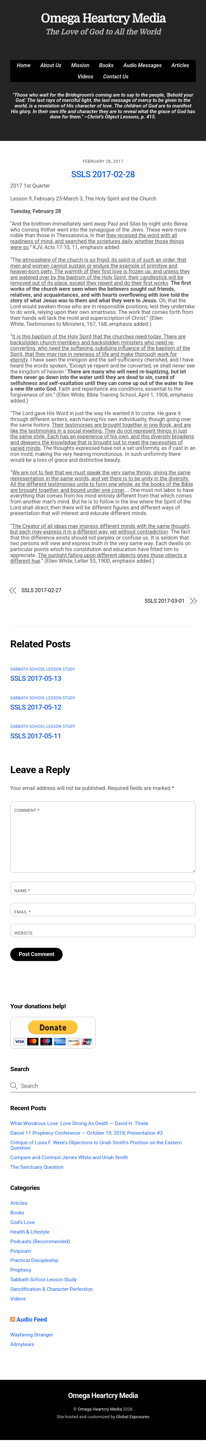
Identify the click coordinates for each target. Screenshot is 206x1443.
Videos (85, 79)
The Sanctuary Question (37, 1170)
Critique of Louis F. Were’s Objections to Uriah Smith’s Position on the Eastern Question (96, 1148)
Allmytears (22, 1347)
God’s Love (22, 1225)
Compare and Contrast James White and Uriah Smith (69, 1161)
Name (22, 894)
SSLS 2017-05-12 (35, 710)
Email (22, 915)
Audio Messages (143, 68)
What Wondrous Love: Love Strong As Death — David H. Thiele (79, 1126)
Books (106, 68)
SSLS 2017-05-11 (35, 739)
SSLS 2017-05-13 (35, 681)
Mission (80, 68)
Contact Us (115, 79)
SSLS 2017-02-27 (42, 593)
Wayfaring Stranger (31, 1338)
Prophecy (20, 1273)
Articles (180, 68)
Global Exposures (132, 1420)
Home (24, 68)
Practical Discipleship (34, 1264)
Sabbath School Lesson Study (42, 672)
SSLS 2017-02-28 (103, 177)
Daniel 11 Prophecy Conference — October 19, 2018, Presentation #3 (86, 1136)
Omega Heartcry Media (100, 1412)
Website (23, 936)
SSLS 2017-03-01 (165, 604)
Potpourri (20, 1254)
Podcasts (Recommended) (40, 1244)
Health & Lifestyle (29, 1235)
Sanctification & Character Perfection (51, 1292)
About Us (51, 68)
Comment (26, 813)
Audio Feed (31, 1322)
